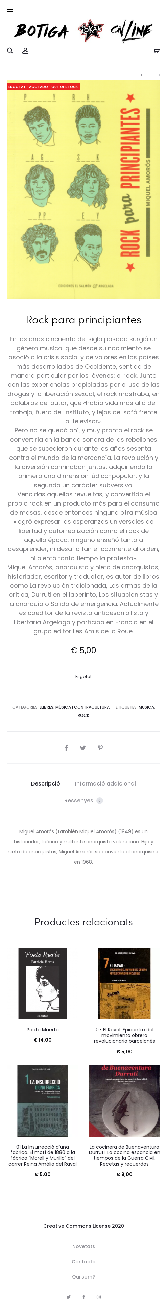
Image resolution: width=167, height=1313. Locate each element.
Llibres (46, 707)
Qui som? (83, 1276)
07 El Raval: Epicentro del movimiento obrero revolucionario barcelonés (124, 1035)
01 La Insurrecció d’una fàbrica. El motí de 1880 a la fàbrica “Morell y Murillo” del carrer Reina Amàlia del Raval (42, 1155)
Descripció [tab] (45, 784)
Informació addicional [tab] (105, 784)
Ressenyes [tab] (83, 800)
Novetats (83, 1246)
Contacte (83, 1261)
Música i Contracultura (82, 707)
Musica (146, 707)
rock (83, 715)
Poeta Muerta (43, 1029)
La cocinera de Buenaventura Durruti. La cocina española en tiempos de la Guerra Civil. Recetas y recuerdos (124, 1155)
